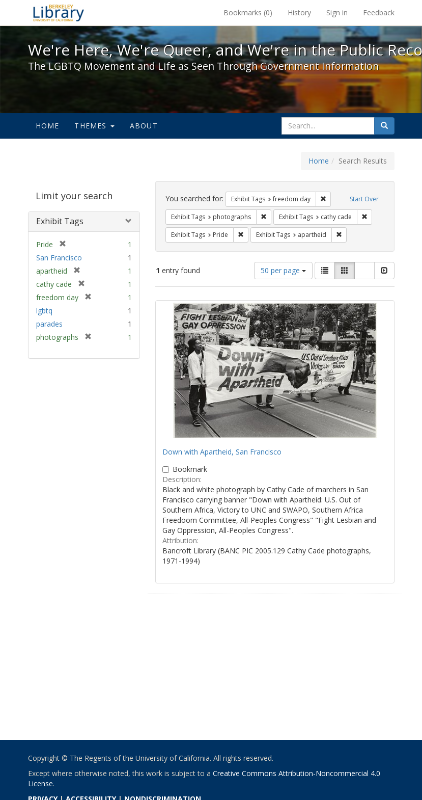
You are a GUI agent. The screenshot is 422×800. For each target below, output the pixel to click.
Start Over (364, 199)
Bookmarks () (247, 12)
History (299, 12)
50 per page (283, 270)
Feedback (379, 12)
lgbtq (44, 310)
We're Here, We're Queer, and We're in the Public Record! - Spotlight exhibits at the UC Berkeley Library (58, 12)
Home (48, 125)
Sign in (337, 12)
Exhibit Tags (59, 221)
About (144, 125)
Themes (94, 125)
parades (49, 324)
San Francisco (59, 257)
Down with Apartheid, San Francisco (222, 452)
